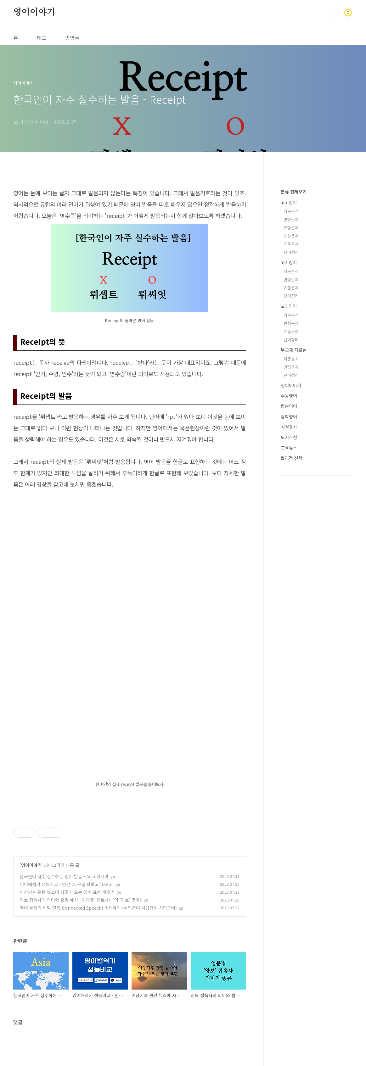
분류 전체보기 (294, 191)
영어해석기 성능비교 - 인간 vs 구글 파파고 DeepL (67, 884)
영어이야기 (34, 12)
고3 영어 (289, 202)
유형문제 (291, 228)
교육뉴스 (289, 447)
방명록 (72, 38)
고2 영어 (289, 262)
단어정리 (291, 252)
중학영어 (289, 416)
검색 (333, 12)
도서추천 (289, 437)
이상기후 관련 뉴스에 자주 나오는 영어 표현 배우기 (67, 892)
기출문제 (291, 244)
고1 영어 (289, 306)
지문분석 (291, 211)
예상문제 (291, 236)
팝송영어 (289, 406)
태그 (41, 38)
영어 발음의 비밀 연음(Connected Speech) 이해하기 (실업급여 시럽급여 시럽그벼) (98, 908)
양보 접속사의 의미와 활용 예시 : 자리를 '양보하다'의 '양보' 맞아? (81, 900)
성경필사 (289, 427)
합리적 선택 (291, 458)
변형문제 (291, 219)
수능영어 (289, 396)
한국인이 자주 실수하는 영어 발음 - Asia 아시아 (64, 876)
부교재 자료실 (294, 350)
